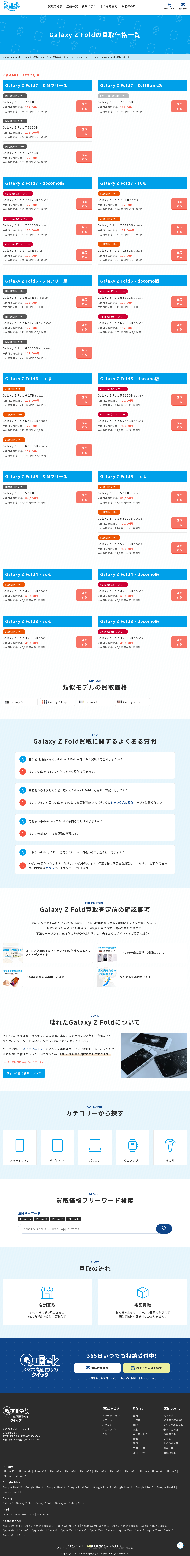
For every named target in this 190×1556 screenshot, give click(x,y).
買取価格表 (55, 6)
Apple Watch (12, 1521)
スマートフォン (77, 57)
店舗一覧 (72, 6)
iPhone (8, 1466)
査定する (84, 106)
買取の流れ (89, 6)
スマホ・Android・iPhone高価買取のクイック (26, 57)
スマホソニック (33, 1049)
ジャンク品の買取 (122, 802)
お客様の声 (128, 6)
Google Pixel (12, 1482)
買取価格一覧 (59, 57)
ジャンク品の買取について (24, 1073)
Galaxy (92, 57)
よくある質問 (109, 6)
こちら (50, 868)
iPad (6, 1509)
